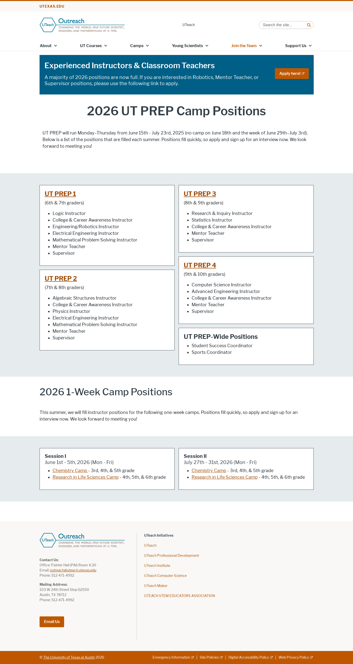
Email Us (52, 621)
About (46, 45)
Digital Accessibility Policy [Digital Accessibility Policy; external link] (248, 657)
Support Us (295, 45)
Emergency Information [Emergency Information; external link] (171, 657)
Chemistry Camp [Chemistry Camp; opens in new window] (70, 470)
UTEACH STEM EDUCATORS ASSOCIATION (179, 596)
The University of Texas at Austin (69, 657)
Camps (136, 45)
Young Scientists (187, 45)
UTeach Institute (157, 566)
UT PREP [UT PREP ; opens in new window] (59, 278)
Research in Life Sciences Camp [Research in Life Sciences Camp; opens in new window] (86, 477)
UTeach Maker (156, 586)
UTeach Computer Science (165, 576)
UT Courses (91, 45)
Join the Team (244, 45)
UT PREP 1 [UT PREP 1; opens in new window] (60, 194)
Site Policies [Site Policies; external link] (209, 657)
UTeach (189, 25)
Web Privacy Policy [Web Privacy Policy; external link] (294, 657)
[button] (55, 45)
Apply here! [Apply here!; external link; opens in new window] (289, 73)
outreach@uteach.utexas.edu (73, 570)
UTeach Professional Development (171, 556)
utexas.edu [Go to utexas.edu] (52, 6)
